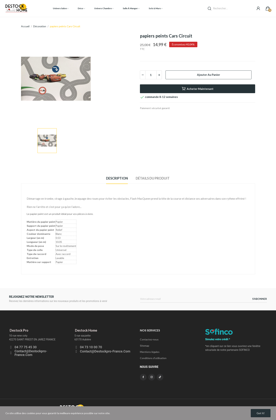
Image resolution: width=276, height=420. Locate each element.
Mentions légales (149, 351)
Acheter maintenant (197, 89)
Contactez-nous (149, 339)
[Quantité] (150, 74)
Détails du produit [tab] (153, 178)
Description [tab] (117, 178)
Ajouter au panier (208, 74)
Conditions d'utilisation (153, 358)
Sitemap (144, 345)
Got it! (261, 413)
